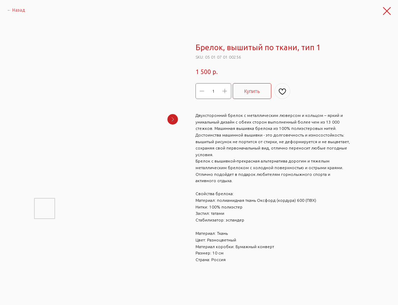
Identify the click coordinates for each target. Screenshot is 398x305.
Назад (18, 10)
